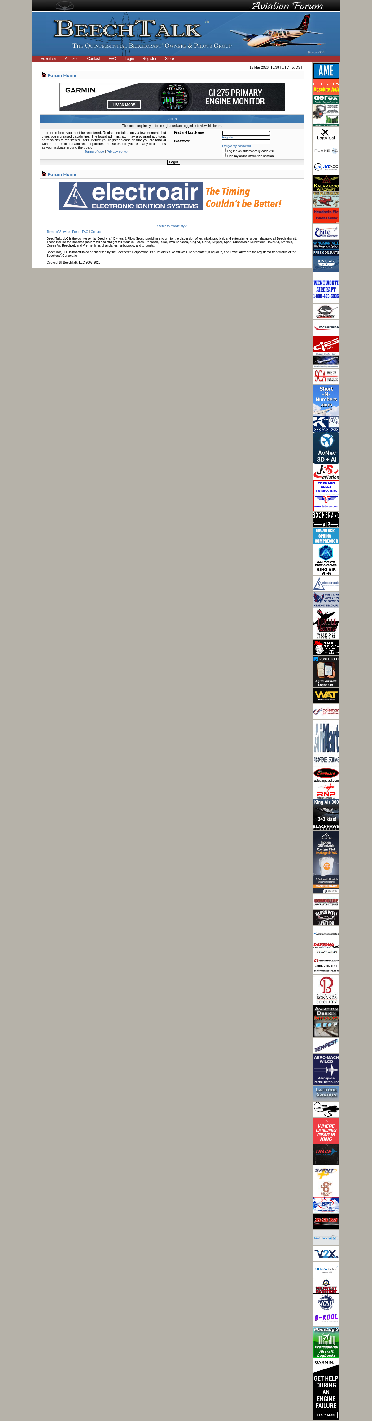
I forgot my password (236, 146)
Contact (93, 59)
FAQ (112, 59)
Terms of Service (58, 231)
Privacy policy (117, 151)
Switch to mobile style (172, 226)
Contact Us (98, 231)
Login (129, 59)
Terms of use (94, 151)
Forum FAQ (80, 231)
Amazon (72, 59)
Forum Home (62, 75)
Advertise (48, 59)
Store (169, 59)
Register (149, 59)
